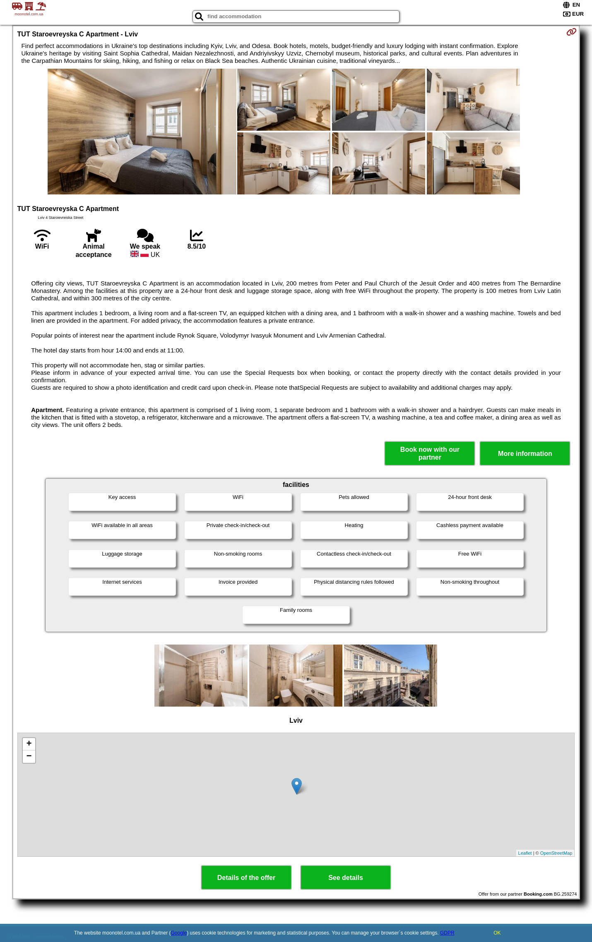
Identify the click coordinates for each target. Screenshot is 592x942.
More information (525, 453)
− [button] (28, 756)
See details (345, 877)
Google (179, 933)
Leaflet (525, 853)
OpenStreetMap (556, 853)
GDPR (447, 933)
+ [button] (28, 744)
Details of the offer (246, 877)
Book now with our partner (430, 453)
